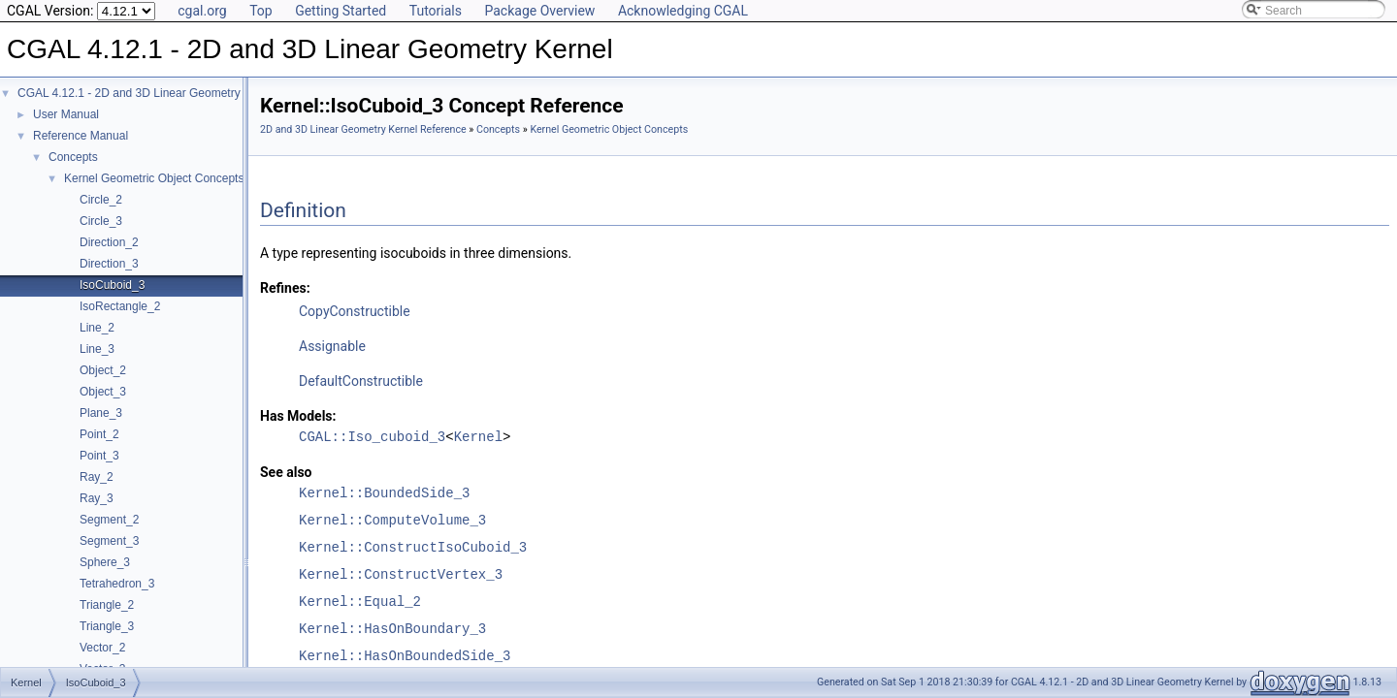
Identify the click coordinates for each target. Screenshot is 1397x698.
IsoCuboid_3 (112, 285)
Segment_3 (109, 541)
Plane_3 (101, 413)
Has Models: (298, 416)
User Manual (66, 114)
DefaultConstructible (361, 381)
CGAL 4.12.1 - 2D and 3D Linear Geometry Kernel (147, 93)
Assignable (332, 346)
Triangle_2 (107, 605)
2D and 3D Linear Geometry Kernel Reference (363, 129)
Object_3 (103, 391)
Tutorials (435, 10)
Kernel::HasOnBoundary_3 (392, 628)
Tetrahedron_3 (117, 583)
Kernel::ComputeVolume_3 (392, 520)
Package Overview (539, 10)
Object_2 (103, 370)
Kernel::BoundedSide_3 (384, 493)
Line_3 (97, 349)
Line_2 (97, 327)
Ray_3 (97, 498)
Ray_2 (97, 477)
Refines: (285, 288)
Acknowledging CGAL (683, 10)
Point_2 (99, 434)
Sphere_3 (105, 562)
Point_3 (99, 455)
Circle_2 (101, 199)
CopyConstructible (354, 311)
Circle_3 (101, 221)
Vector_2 (102, 647)
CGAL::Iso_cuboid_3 (372, 437)
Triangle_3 (107, 626)
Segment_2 (109, 519)
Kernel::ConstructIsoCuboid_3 (413, 547)
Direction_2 (109, 242)
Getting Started (340, 10)
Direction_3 (109, 263)
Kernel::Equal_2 (360, 601)
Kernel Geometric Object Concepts (154, 178)
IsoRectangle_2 (120, 306)
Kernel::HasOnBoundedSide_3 (404, 656)
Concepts (73, 157)
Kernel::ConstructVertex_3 (401, 574)
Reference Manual (80, 136)
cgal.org (202, 10)
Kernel (478, 437)
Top (261, 10)
